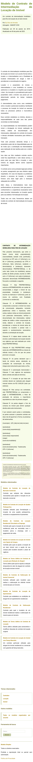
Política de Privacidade (8, 758)
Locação (5, 698)
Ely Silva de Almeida (11, 23)
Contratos (6, 695)
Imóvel (5, 702)
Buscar (7, 734)
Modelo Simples (6, 744)
